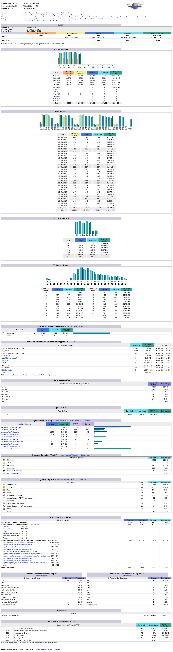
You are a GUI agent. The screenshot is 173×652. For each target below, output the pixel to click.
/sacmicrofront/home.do (9, 437)
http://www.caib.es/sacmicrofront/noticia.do (17, 558)
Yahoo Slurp (5, 360)
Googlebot (5, 351)
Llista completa (34, 15)
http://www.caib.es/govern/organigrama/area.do (19, 542)
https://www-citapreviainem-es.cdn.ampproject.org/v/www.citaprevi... (26, 556)
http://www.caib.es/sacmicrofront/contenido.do (18, 544)
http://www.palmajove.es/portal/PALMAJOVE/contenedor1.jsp (24, 563)
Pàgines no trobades (63, 21)
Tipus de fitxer (43, 17)
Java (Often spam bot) (9, 358)
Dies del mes (40, 13)
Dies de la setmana (52, 13)
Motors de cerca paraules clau (110, 19)
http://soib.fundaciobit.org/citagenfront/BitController (20, 551)
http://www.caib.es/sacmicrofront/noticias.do (18, 549)
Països (25, 15)
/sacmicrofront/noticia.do (9, 434)
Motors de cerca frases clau (89, 19)
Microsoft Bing (8, 529)
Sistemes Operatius (95, 17)
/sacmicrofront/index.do (9, 429)
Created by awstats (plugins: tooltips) (47, 649)
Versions (106, 17)
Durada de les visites (30, 17)
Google (5, 526)
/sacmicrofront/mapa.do (9, 439)
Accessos (53, 17)
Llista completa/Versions (69, 455)
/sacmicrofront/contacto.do (10, 446)
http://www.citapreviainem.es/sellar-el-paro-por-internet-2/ (22, 554)
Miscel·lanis (27, 21)
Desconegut (115, 17)
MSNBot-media (6, 370)
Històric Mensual (28, 13)
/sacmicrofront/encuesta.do (10, 449)
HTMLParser (5, 355)
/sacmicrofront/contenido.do (11, 427)
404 (7, 630)
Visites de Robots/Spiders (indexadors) (54, 15)
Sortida (84, 17)
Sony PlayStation (13, 473)
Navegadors (124, 17)
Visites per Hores (67, 13)
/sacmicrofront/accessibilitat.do (12, 441)
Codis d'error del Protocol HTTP (43, 21)
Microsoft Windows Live (11, 536)
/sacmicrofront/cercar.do (9, 444)
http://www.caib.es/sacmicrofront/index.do (17, 547)
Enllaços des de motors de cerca (47, 19)
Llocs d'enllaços (65, 19)
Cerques (75, 19)
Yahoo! (5, 531)
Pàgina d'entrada (75, 17)
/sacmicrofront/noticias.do (10, 432)
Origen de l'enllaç (29, 19)
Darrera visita (85, 15)
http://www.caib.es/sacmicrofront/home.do (17, 560)
